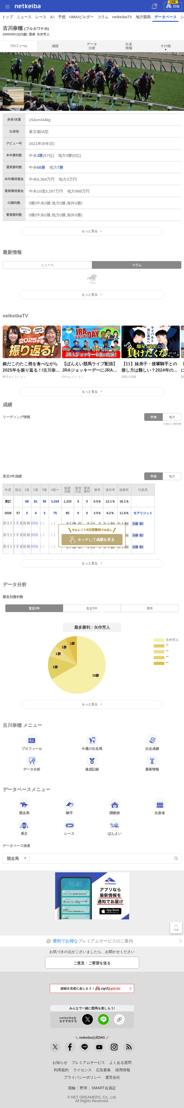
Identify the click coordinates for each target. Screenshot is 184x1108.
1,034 (55, 501)
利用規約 (61, 1070)
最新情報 (152, 763)
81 (35, 501)
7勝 (60, 167)
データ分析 (92, 46)
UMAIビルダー (81, 17)
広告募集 (103, 1070)
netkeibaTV (122, 17)
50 (44, 501)
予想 (61, 17)
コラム (102, 17)
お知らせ (59, 1062)
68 (27, 501)
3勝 (40, 155)
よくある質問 (120, 1062)
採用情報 (122, 1070)
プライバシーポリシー (82, 1077)
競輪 (173, 5)
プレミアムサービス (88, 1062)
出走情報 (128, 46)
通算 (150, 608)
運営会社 (112, 1077)
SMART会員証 (103, 1088)
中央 (153, 417)
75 (55, 513)
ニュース (24, 17)
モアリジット (142, 513)
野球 (83, 1088)
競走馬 (24, 807)
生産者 (160, 807)
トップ (7, 17)
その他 (165, 46)
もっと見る (92, 231)
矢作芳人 (43, 34)
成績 (55, 46)
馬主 (24, 827)
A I (52, 17)
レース (40, 17)
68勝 (41, 167)
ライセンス (82, 1070)
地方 (172, 417)
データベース (165, 17)
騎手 (69, 807)
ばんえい (114, 827)
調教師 (114, 807)
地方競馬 (143, 17)
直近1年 (34, 608)
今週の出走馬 (92, 742)
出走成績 (152, 742)
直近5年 (92, 608)
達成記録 (92, 763)
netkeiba (28, 6)
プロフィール (18, 46)
